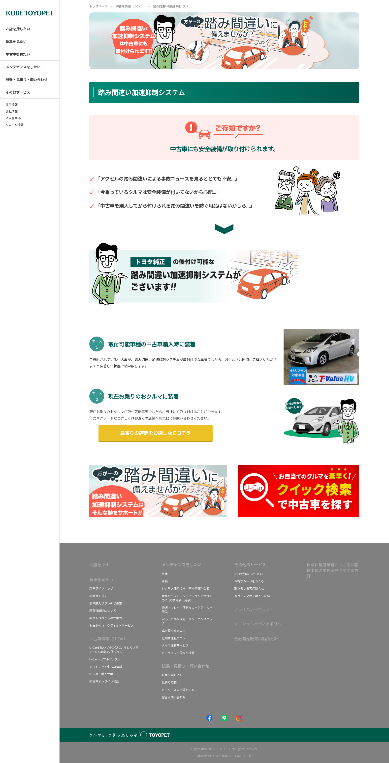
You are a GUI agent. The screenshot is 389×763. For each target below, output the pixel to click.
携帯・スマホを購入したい (252, 596)
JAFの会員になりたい (248, 574)
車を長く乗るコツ (174, 630)
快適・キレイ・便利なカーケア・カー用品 (187, 609)
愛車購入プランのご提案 (105, 603)
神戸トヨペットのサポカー (107, 618)
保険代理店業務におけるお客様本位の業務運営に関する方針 (332, 570)
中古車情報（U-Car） (108, 639)
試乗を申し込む (172, 675)
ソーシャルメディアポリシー (260, 624)
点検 (165, 574)
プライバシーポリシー (254, 609)
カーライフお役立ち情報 (178, 652)
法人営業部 (13, 117)
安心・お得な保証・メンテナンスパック (187, 621)
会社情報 (12, 111)
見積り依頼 (169, 682)
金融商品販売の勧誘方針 (256, 639)
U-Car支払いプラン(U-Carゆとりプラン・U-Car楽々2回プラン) (113, 649)
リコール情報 (15, 124)
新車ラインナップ (101, 588)
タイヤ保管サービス (175, 645)
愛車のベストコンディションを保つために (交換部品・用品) (187, 598)
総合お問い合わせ (174, 697)
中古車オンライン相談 (104, 681)
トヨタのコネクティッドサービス (111, 625)
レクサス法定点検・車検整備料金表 (185, 588)
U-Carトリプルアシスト (105, 659)
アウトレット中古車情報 (105, 666)
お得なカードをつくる (249, 581)
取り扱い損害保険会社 (249, 588)
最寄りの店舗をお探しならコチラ (155, 432)
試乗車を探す (98, 596)
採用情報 (12, 104)
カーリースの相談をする (178, 689)
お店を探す (99, 565)
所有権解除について (102, 610)
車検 (165, 581)
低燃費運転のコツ (174, 638)
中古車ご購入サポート (104, 674)
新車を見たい (101, 579)
